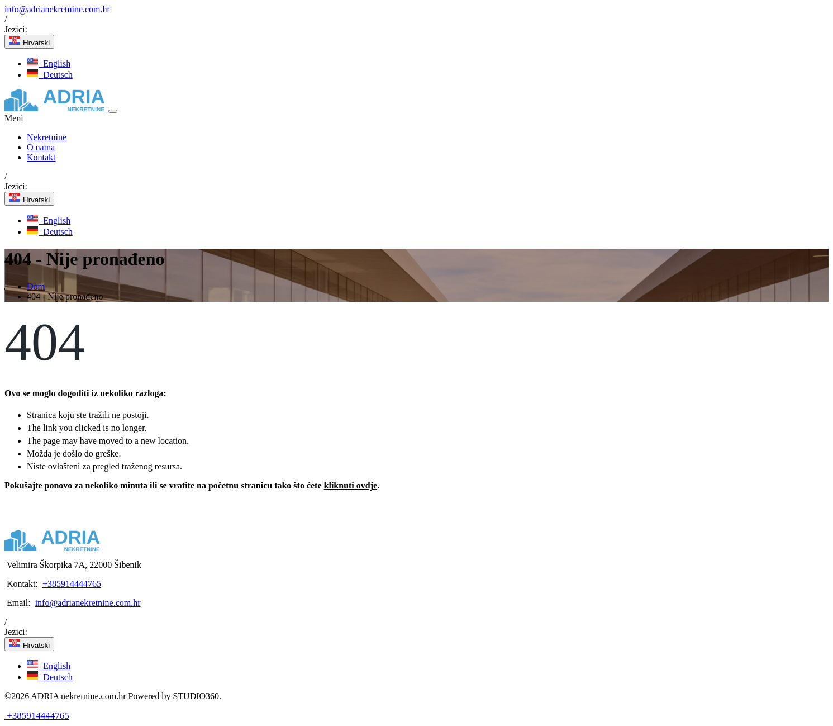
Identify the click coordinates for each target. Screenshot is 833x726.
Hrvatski (29, 41)
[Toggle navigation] (112, 111)
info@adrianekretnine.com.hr (57, 9)
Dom (36, 286)
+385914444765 (71, 584)
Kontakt (41, 157)
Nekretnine (46, 137)
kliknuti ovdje (351, 485)
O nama (41, 147)
